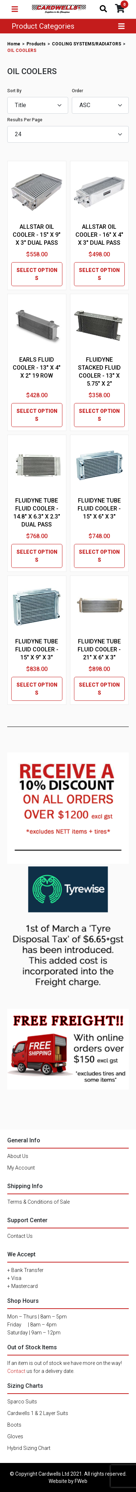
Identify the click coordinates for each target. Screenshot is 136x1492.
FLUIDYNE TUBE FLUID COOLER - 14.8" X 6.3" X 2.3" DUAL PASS (36, 512)
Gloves (15, 1436)
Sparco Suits (22, 1401)
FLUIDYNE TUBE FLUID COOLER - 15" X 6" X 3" (99, 508)
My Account (21, 1168)
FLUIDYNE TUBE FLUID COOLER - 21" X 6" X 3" (99, 649)
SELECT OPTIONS (36, 274)
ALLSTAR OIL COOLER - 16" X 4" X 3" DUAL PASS (99, 234)
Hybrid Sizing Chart (28, 1448)
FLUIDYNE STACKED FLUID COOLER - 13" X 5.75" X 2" (99, 371)
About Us (17, 1156)
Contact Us (20, 1236)
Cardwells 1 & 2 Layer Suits (37, 1413)
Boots (14, 1425)
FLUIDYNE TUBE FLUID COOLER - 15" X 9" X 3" (36, 649)
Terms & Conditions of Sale (38, 1202)
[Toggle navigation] (14, 9)
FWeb (81, 1481)
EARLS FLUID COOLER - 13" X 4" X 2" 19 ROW (37, 367)
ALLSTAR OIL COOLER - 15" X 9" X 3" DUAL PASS (37, 234)
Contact (16, 1371)
